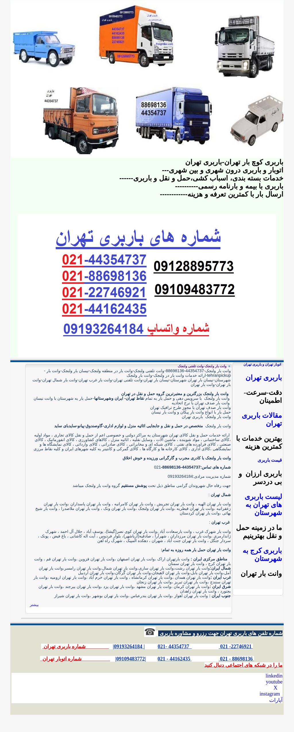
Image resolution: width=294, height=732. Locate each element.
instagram (270, 694)
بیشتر (34, 605)
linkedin (274, 676)
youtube (274, 682)
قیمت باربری (270, 460)
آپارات (276, 700)
